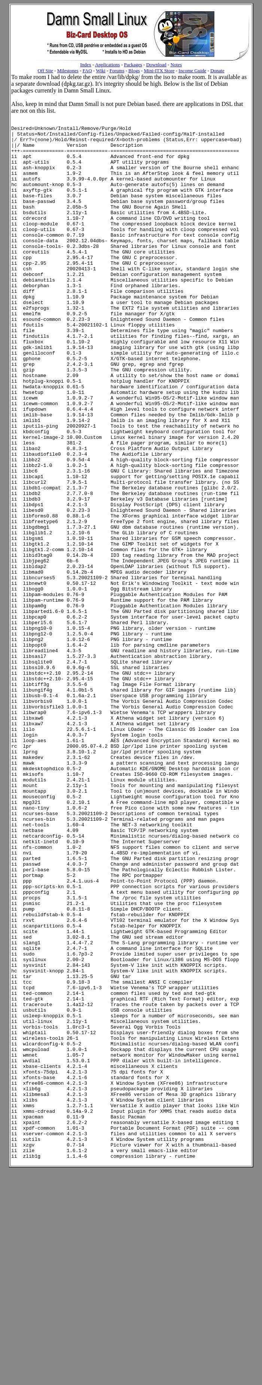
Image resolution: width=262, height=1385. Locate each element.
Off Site (45, 70)
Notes (176, 64)
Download (156, 64)
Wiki (100, 70)
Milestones (68, 70)
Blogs (134, 70)
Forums (117, 70)
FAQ (87, 70)
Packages (133, 64)
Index (85, 64)
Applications (107, 64)
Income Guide (192, 70)
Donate (217, 70)
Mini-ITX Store (159, 70)
